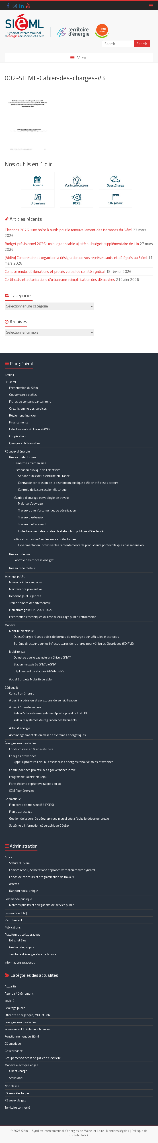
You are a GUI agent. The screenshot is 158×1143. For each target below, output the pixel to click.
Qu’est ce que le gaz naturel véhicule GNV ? (42, 657)
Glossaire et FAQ (16, 913)
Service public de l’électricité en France (44, 475)
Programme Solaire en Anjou (28, 776)
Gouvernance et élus (23, 394)
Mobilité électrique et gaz (21, 1065)
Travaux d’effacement (32, 524)
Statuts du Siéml (19, 863)
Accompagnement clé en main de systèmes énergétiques (47, 735)
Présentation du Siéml (24, 387)
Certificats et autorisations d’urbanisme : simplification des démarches (60, 279)
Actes (8, 857)
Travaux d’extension (31, 517)
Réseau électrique (17, 1093)
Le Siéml (10, 381)
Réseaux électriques (22, 457)
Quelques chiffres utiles (25, 443)
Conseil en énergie (21, 693)
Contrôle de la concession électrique (42, 489)
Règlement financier (22, 415)
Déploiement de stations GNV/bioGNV (39, 671)
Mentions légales (117, 1130)
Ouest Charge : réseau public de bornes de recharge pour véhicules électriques (66, 636)
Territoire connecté (17, 1107)
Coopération (17, 436)
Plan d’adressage (20, 811)
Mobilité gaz (17, 651)
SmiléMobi (16, 1077)
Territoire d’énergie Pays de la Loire (33, 954)
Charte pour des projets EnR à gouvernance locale (42, 769)
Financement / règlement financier (28, 1029)
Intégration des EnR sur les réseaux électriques (45, 539)
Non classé (12, 1086)
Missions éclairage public (25, 582)
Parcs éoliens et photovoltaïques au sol (35, 783)
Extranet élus (17, 940)
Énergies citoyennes (23, 756)
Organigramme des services (28, 408)
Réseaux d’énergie (17, 451)
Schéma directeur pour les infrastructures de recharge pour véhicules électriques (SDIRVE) (74, 643)
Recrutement (13, 920)
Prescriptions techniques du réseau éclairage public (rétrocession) (53, 616)
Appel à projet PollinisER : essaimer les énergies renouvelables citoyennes (64, 761)
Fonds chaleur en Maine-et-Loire (31, 749)
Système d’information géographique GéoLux (39, 825)
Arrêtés (14, 883)
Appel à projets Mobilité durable (30, 679)
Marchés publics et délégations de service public (41, 904)
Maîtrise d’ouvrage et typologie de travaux (41, 497)
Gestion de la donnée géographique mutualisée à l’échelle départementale (59, 818)
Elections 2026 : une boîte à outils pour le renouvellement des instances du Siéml (68, 230)
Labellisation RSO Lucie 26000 (29, 429)
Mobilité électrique (21, 630)
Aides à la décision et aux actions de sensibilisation (43, 700)
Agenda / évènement (19, 993)
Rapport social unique (23, 890)
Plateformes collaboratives (22, 934)
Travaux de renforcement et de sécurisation (47, 510)
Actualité (10, 986)
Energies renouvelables (21, 1022)
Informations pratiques (20, 962)
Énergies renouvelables (21, 743)
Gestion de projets (21, 947)
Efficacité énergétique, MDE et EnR (27, 1014)
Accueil (9, 374)
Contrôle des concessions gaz (34, 560)
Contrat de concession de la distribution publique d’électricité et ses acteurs (68, 482)
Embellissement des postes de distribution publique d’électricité (61, 531)
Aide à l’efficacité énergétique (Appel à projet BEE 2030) (51, 713)
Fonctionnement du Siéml (22, 1036)
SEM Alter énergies (22, 790)
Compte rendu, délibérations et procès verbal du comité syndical (55, 271)
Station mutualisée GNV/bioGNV (35, 664)
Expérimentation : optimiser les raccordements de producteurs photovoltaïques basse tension (81, 545)
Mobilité (10, 625)
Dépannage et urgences (25, 596)
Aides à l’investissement (25, 707)
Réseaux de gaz (19, 554)
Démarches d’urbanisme (30, 463)
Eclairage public (15, 576)
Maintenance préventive (25, 589)
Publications (13, 927)
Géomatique (13, 798)
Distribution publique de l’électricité (37, 469)
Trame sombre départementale (30, 602)
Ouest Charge (18, 1070)
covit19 (9, 1000)
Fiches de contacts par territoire (30, 401)
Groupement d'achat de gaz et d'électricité (33, 1057)
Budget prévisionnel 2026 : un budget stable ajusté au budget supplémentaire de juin (72, 244)
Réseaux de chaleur (22, 568)
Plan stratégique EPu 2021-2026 (31, 609)
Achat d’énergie (19, 728)
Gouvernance (14, 1050)
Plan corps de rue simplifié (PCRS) (31, 804)
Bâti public (11, 687)
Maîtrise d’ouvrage (30, 503)
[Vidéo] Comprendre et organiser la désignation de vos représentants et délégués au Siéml (76, 258)
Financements (18, 422)
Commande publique (18, 899)
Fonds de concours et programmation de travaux (41, 876)
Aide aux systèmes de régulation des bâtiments (45, 720)
